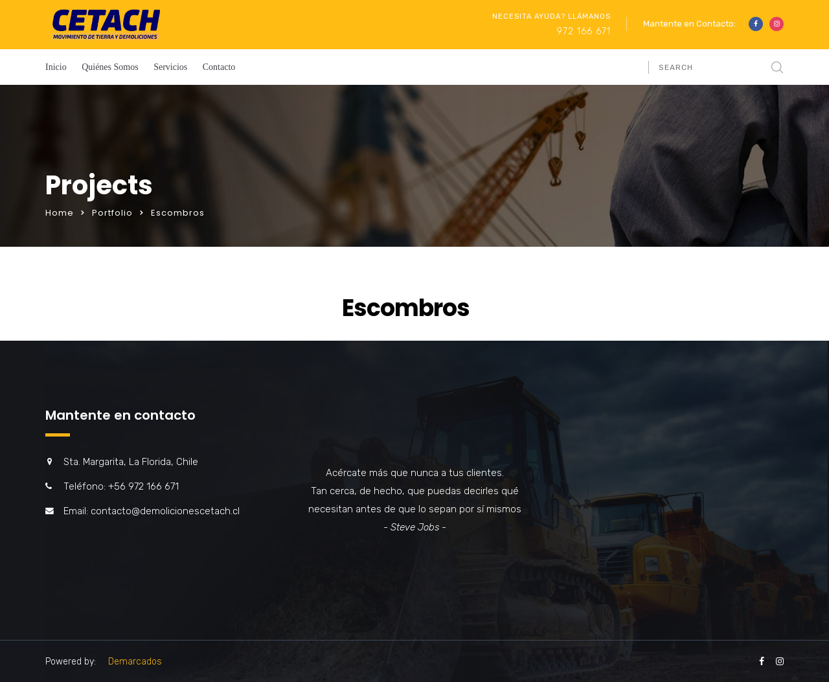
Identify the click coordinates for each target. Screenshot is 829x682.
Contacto (219, 67)
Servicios (170, 67)
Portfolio (112, 213)
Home (59, 213)
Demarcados (135, 661)
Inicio (56, 67)
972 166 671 (583, 31)
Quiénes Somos (110, 67)
